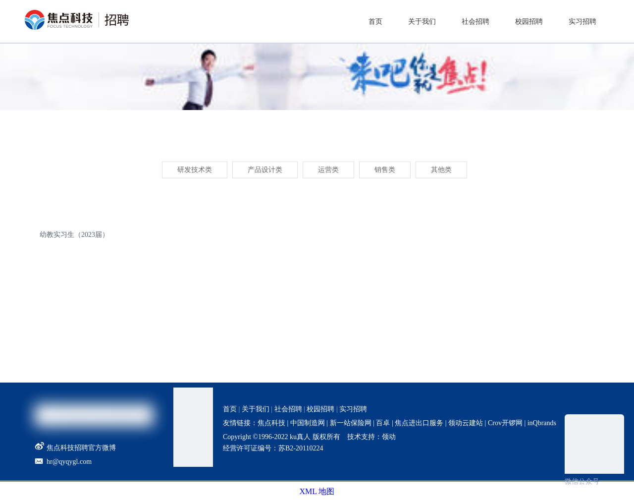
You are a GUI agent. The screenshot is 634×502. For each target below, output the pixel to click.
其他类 (441, 169)
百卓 (383, 423)
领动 (389, 437)
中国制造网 (307, 423)
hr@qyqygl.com (69, 461)
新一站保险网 (349, 423)
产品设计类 (265, 169)
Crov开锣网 (505, 423)
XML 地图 (317, 491)
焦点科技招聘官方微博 (75, 447)
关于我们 (255, 409)
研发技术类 (194, 169)
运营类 (328, 169)
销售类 (384, 169)
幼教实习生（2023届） (74, 234)
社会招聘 (288, 409)
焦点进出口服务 (419, 423)
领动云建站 (465, 423)
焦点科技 (271, 423)
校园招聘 (320, 409)
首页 (230, 409)
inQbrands (542, 423)
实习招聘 (353, 409)
